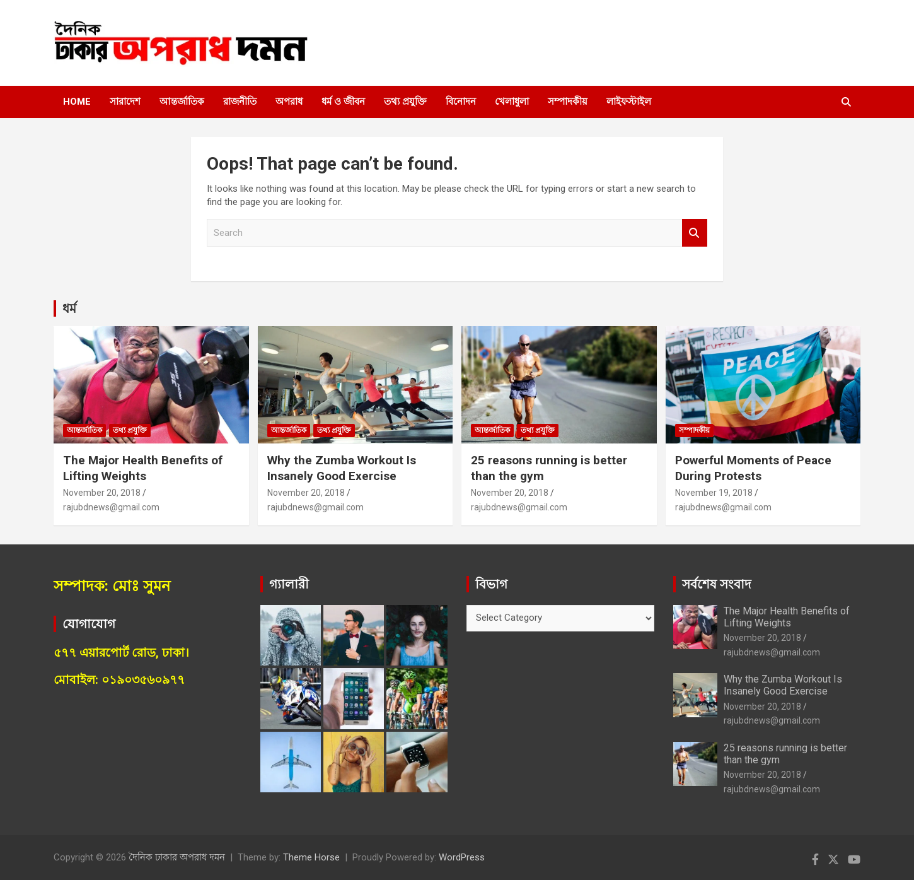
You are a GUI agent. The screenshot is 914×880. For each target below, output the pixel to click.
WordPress (462, 857)
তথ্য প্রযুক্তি (405, 101)
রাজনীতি (240, 101)
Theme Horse (311, 857)
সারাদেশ (125, 101)
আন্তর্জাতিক (181, 101)
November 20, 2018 (102, 493)
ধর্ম (69, 308)
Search (694, 233)
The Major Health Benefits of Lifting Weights (143, 468)
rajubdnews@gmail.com (111, 507)
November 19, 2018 (714, 493)
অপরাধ (289, 101)
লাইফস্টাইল (628, 101)
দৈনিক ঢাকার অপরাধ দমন (177, 857)
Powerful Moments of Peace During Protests (753, 468)
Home (77, 101)
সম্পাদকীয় (567, 101)
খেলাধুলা (512, 101)
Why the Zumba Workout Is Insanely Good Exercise (341, 468)
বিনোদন (461, 101)
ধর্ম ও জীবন (343, 101)
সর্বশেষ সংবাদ (716, 584)
